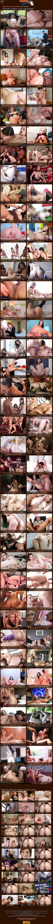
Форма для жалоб (31, 918)
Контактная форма (21, 918)
